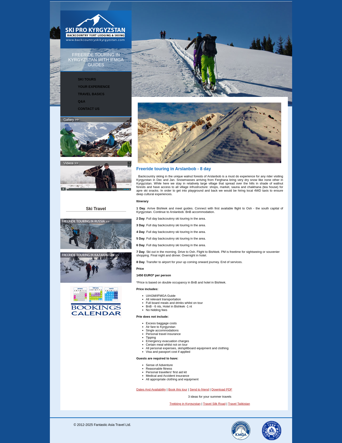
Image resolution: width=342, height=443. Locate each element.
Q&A (81, 101)
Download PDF (221, 389)
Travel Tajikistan (239, 403)
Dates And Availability (151, 389)
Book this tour (177, 389)
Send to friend (199, 389)
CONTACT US (89, 109)
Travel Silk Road (214, 403)
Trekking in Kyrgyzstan (184, 403)
